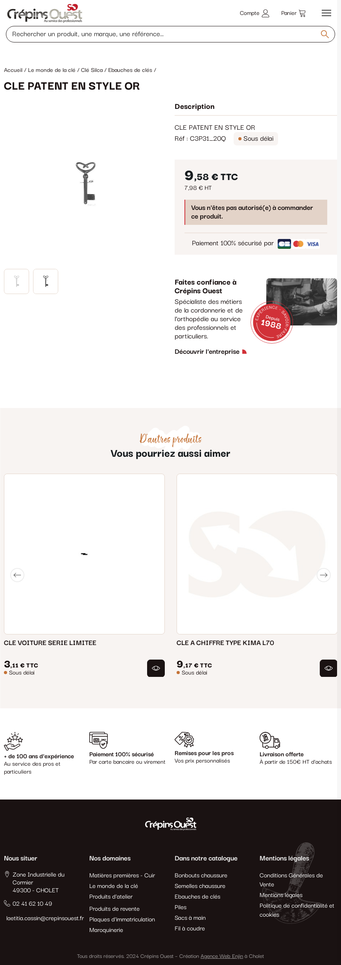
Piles (180, 907)
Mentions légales (281, 895)
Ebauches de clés (197, 897)
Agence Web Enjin (222, 956)
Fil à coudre (190, 928)
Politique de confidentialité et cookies (297, 910)
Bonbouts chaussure (201, 875)
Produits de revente (114, 909)
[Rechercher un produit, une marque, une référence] (170, 34)
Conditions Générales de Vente (291, 880)
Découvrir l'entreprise (207, 352)
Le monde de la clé (113, 886)
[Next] (324, 575)
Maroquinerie (106, 930)
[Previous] (17, 575)
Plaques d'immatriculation (122, 919)
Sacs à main (190, 918)
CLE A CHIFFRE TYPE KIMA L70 (225, 643)
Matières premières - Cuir (122, 875)
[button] (156, 668)
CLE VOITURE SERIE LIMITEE (50, 643)
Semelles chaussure (200, 886)
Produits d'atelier (111, 897)
